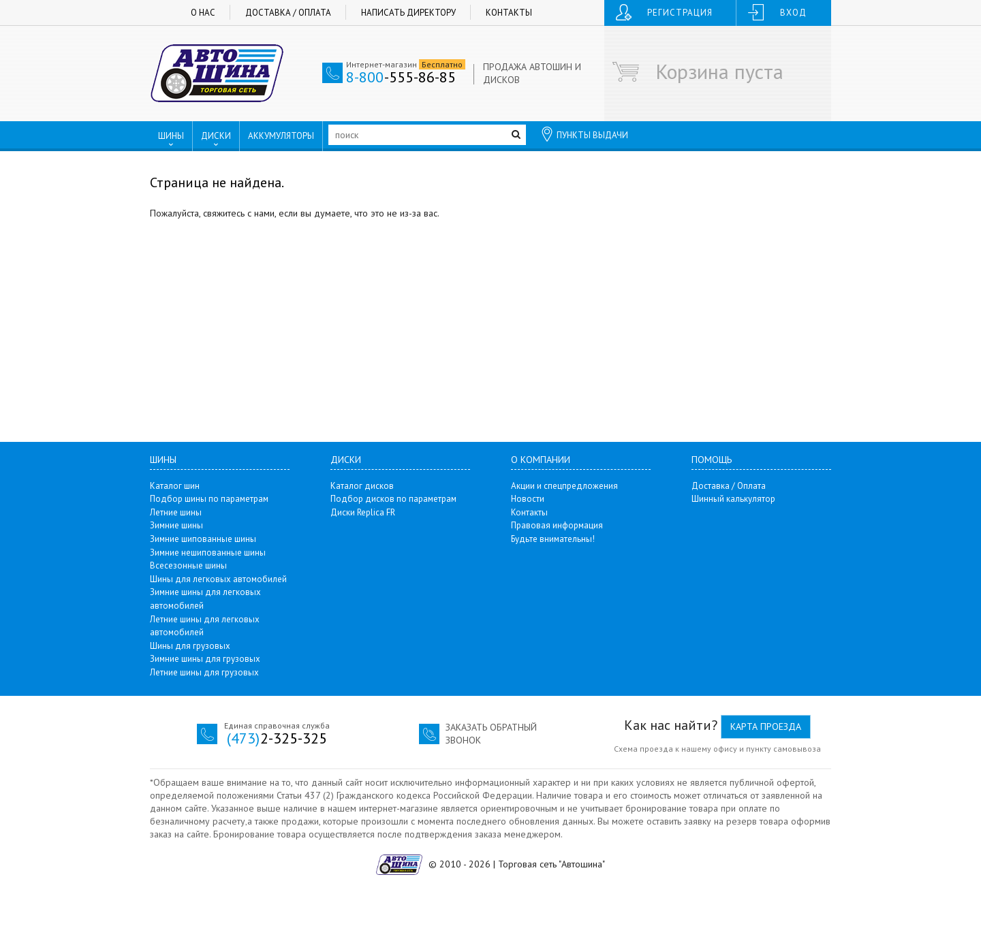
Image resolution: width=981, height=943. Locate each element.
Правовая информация (557, 525)
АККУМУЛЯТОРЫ (281, 136)
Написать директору (408, 12)
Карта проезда (765, 726)
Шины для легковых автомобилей (218, 579)
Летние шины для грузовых (204, 672)
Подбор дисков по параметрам (393, 499)
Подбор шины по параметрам (209, 499)
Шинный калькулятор (733, 499)
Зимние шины (176, 525)
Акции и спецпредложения (564, 486)
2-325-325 (277, 738)
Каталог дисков (362, 486)
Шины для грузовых (190, 646)
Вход (793, 12)
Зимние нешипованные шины (208, 552)
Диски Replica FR (362, 512)
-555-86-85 (401, 76)
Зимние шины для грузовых (205, 659)
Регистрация (680, 12)
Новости (527, 499)
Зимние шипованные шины (203, 539)
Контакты (509, 12)
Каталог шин (175, 486)
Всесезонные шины (188, 565)
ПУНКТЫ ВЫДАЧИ (584, 134)
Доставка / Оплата (288, 12)
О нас (203, 12)
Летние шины (176, 512)
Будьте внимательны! (553, 539)
